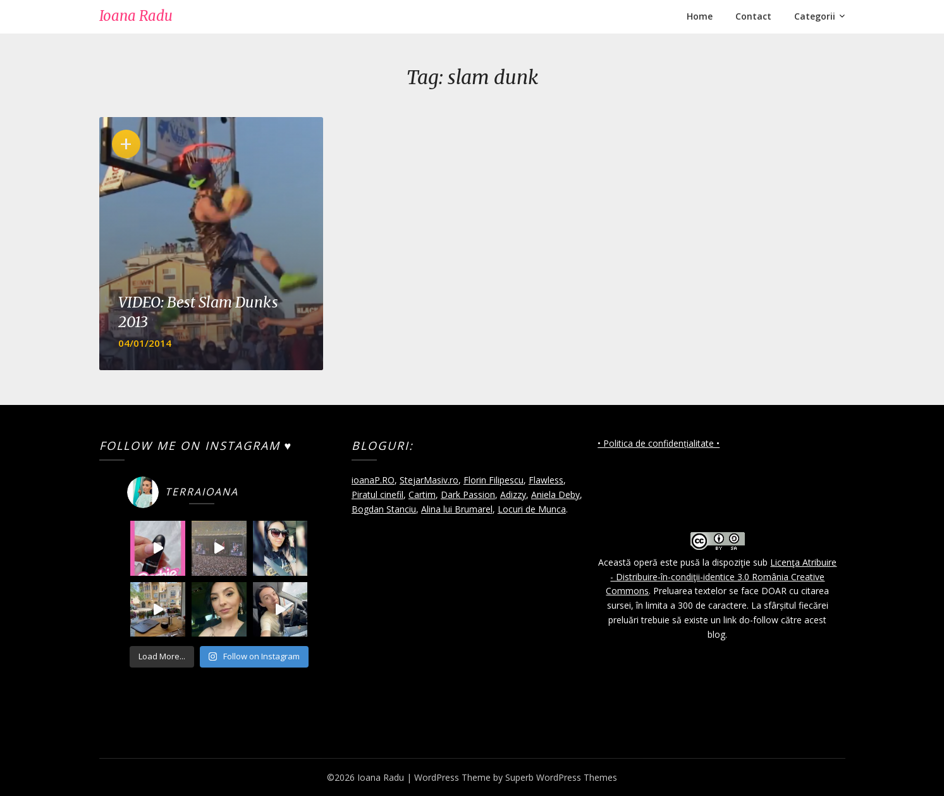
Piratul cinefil (377, 494)
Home (700, 16)
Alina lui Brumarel (457, 509)
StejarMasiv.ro (429, 480)
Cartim (422, 494)
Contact (753, 16)
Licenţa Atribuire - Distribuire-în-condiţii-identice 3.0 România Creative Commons (721, 576)
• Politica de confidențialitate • (659, 443)
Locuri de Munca (532, 509)
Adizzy (513, 494)
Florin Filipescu (493, 480)
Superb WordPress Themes (561, 777)
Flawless (546, 480)
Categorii (814, 16)
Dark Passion (468, 494)
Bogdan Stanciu (384, 509)
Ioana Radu (136, 16)
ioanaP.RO (373, 480)
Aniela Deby (555, 494)
